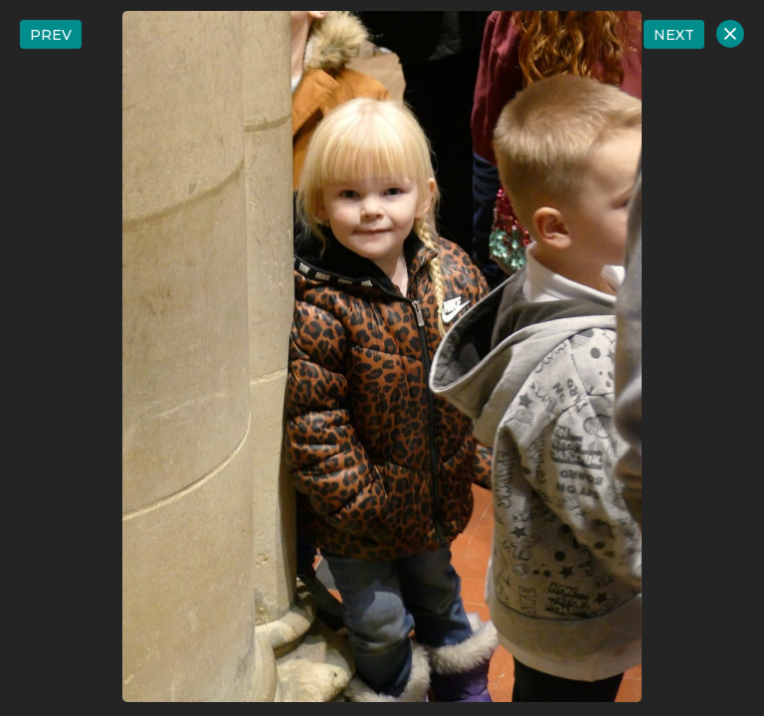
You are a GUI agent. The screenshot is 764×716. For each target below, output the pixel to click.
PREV (51, 35)
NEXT (674, 35)
